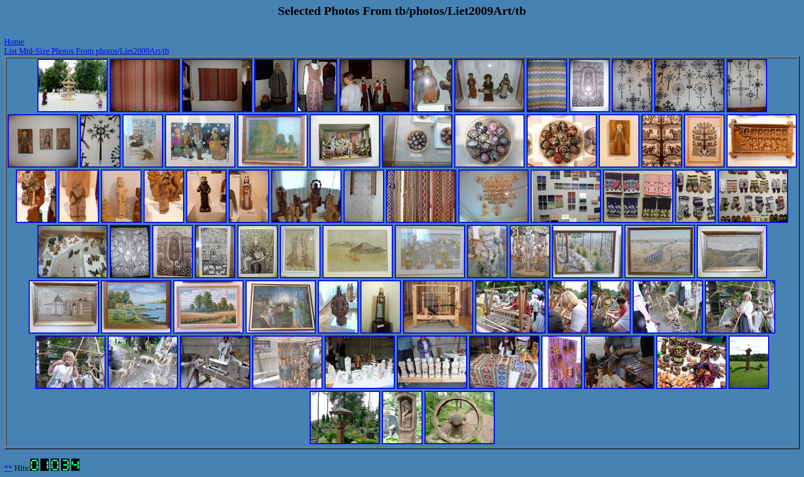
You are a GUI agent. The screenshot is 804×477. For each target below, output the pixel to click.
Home (14, 41)
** (8, 468)
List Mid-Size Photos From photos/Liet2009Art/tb (86, 51)
